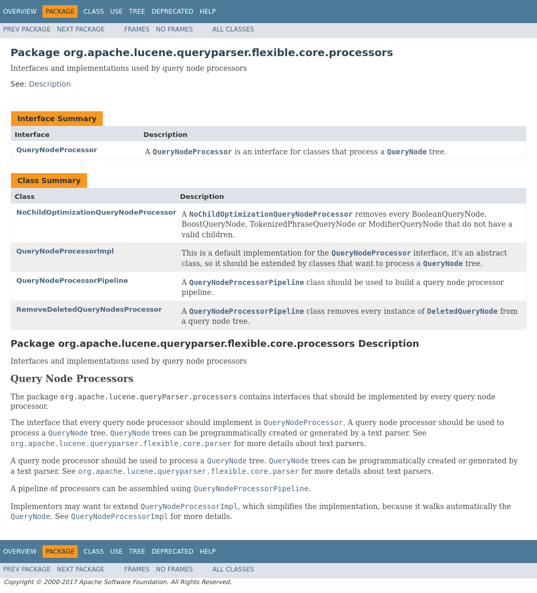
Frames (137, 29)
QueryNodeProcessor (56, 150)
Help (208, 11)
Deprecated (173, 11)
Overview (20, 11)
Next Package (81, 29)
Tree (137, 11)
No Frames (174, 29)
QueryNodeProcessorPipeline (72, 280)
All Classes (233, 29)
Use (116, 11)
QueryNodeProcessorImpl (65, 251)
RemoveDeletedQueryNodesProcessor (89, 309)
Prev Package (27, 29)
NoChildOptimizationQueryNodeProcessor (96, 212)
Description (50, 84)
